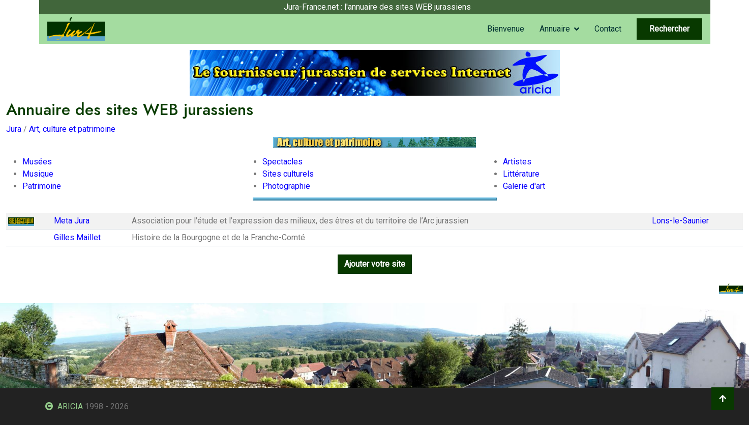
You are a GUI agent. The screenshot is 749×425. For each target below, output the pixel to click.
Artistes (517, 161)
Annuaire (555, 29)
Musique (37, 174)
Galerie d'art (524, 186)
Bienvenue (505, 29)
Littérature (521, 174)
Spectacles (282, 161)
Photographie (286, 186)
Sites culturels (288, 174)
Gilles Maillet (77, 237)
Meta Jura (71, 220)
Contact (607, 29)
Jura (13, 129)
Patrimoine (41, 186)
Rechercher (669, 29)
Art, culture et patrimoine (72, 129)
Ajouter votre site (374, 264)
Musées (37, 161)
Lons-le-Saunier (680, 220)
